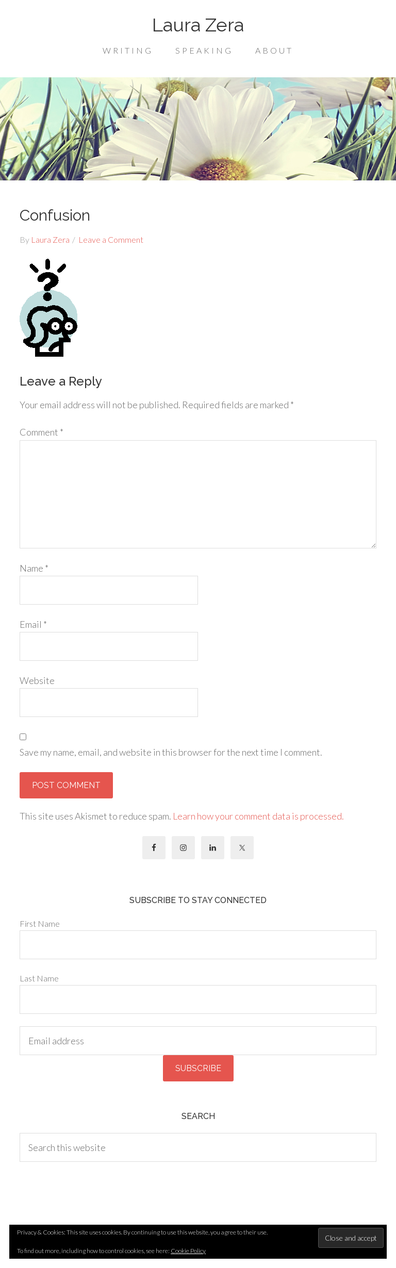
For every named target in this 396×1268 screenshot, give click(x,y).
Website (37, 680)
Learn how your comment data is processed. (258, 816)
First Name (40, 923)
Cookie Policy (188, 1251)
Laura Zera (198, 25)
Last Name (39, 978)
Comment (41, 432)
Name (34, 568)
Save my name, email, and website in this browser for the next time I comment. (171, 752)
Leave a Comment (110, 239)
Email (33, 624)
